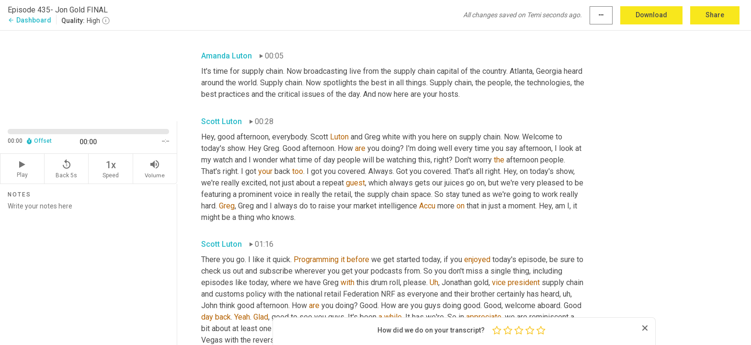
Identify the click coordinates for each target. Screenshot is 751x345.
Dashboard (29, 20)
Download (651, 15)
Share (714, 15)
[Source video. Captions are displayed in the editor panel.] (88, 75)
